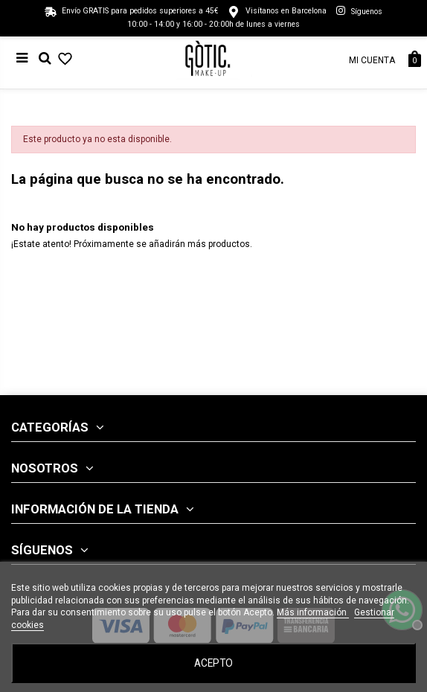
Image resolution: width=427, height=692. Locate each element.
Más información (313, 612)
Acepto (213, 663)
